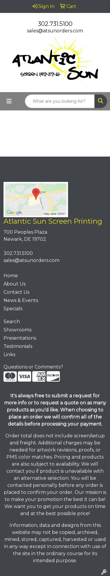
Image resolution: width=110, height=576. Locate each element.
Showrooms (17, 330)
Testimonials (18, 346)
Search (12, 321)
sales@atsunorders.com (55, 31)
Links (9, 354)
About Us (15, 284)
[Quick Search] (60, 101)
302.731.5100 (55, 23)
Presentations (20, 338)
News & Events (21, 300)
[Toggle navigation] (9, 101)
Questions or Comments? (33, 367)
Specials (13, 308)
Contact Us (16, 292)
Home (11, 275)
